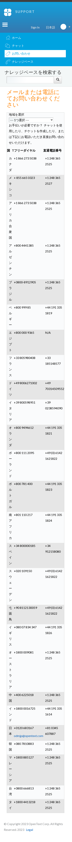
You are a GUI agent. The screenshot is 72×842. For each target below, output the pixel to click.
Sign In (35, 27)
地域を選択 (16, 114)
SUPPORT (25, 11)
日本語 (50, 27)
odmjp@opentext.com (28, 736)
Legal (29, 829)
